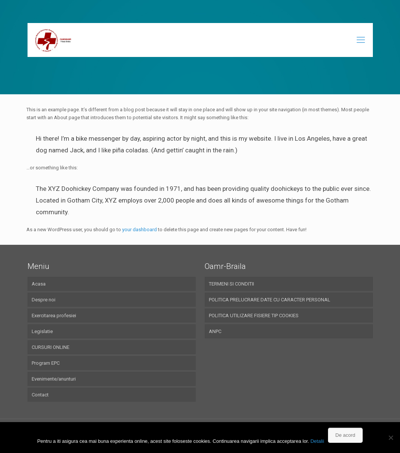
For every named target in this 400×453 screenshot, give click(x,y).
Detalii (317, 441)
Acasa (39, 284)
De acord (346, 435)
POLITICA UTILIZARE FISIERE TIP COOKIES (254, 315)
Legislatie (42, 331)
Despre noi (43, 300)
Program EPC (46, 363)
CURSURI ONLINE (50, 347)
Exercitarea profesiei (54, 315)
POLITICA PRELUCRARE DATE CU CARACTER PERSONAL (269, 300)
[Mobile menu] (360, 40)
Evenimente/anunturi (54, 379)
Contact (40, 395)
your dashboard (139, 229)
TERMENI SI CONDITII (231, 284)
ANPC (215, 331)
